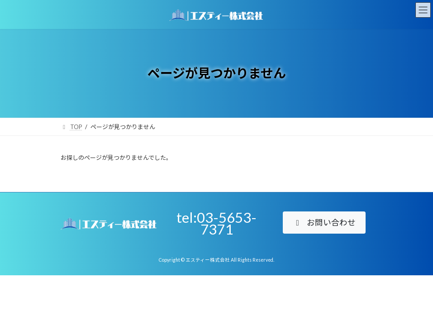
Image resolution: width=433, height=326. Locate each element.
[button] (324, 222)
